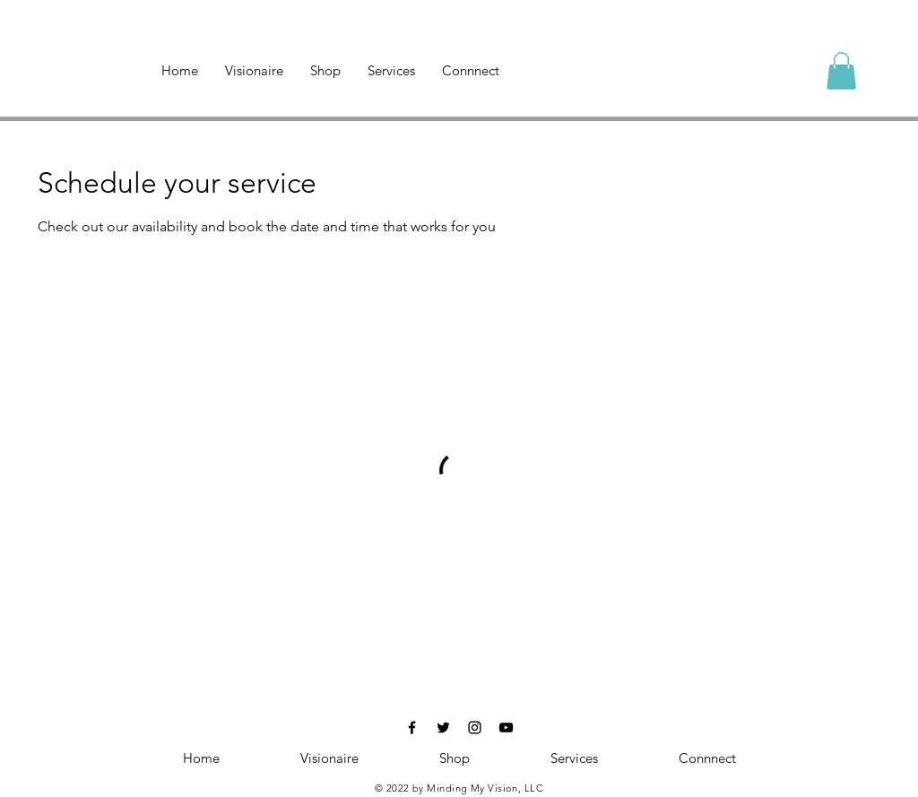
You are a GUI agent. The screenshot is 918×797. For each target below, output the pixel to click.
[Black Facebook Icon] (411, 727)
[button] (841, 71)
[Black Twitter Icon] (443, 727)
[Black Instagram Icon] (474, 727)
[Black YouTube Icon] (506, 727)
